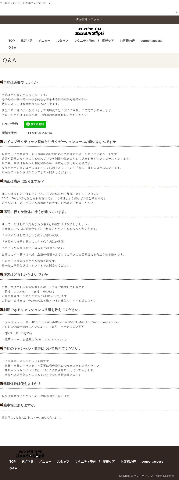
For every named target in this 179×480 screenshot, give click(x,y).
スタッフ (62, 40)
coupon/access (152, 40)
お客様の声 (127, 40)
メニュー (44, 40)
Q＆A (12, 47)
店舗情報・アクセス (89, 19)
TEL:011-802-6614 (34, 133)
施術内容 (26, 40)
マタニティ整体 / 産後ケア (94, 40)
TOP (12, 40)
